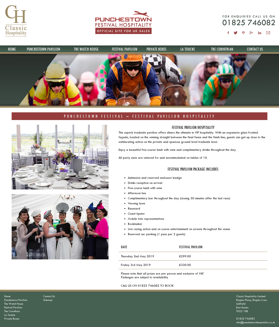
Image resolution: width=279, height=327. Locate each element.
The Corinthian (12, 311)
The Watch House (13, 303)
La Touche (9, 315)
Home (7, 296)
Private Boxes (11, 318)
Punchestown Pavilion (15, 300)
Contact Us (49, 296)
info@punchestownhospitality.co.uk (255, 322)
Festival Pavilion (13, 307)
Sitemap (48, 300)
